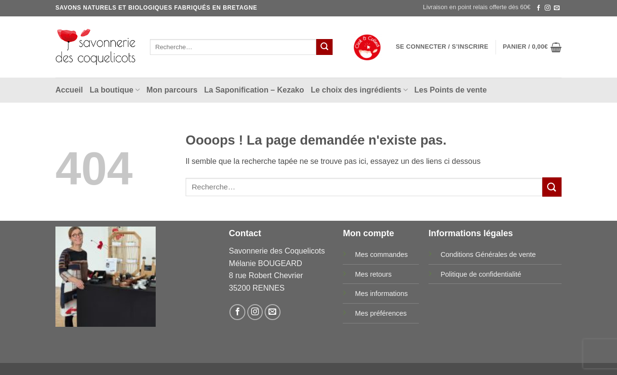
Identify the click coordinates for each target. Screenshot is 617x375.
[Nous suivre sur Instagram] (547, 8)
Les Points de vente (451, 90)
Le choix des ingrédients (359, 89)
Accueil (69, 90)
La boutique (115, 89)
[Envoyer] (324, 47)
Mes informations (381, 293)
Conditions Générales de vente (488, 254)
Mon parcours (172, 90)
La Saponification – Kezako (254, 90)
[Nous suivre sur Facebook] (538, 8)
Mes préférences (380, 313)
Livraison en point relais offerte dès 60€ (476, 7)
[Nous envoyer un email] (557, 8)
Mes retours (373, 274)
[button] (442, 46)
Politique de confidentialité (481, 274)
